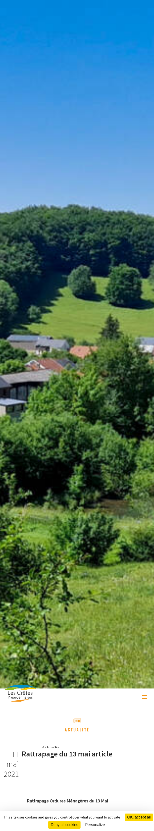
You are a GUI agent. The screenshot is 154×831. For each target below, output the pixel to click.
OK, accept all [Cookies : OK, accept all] (139, 817)
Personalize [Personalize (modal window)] (95, 825)
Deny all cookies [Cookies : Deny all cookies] (64, 825)
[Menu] (144, 697)
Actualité (52, 747)
